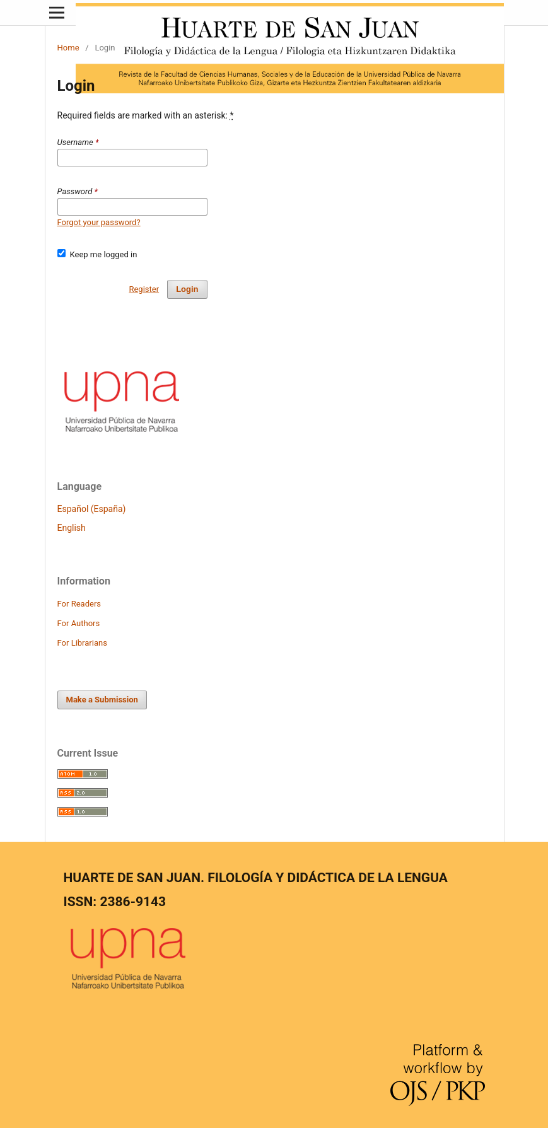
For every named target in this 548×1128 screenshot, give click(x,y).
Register (144, 289)
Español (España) (91, 509)
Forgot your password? (99, 222)
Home (68, 47)
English (71, 528)
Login (187, 289)
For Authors (78, 623)
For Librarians (82, 643)
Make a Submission (102, 699)
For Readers (79, 603)
